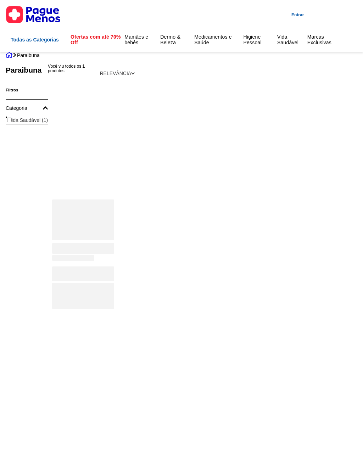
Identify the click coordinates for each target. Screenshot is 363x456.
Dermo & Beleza (170, 39)
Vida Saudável (287, 39)
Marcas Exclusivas (319, 39)
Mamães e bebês (136, 39)
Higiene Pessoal (252, 39)
